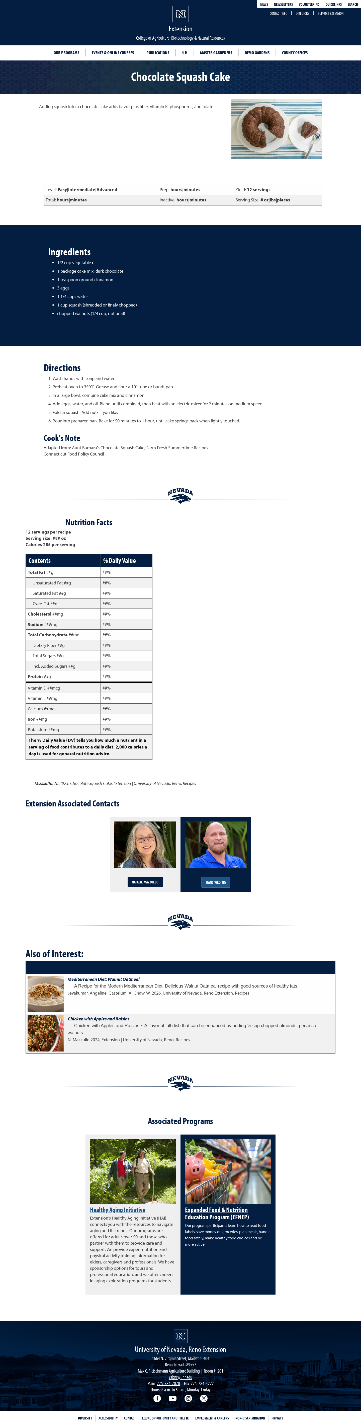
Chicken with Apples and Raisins (98, 1019)
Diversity (85, 1417)
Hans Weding (216, 882)
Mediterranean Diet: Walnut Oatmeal (104, 979)
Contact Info (278, 13)
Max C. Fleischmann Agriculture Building (169, 1371)
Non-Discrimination (250, 1417)
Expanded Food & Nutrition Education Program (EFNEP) (217, 1213)
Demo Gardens (257, 52)
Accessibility (108, 1417)
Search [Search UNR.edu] (353, 4)
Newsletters (283, 4)
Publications (157, 52)
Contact (130, 1417)
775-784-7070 (168, 1383)
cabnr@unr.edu (180, 1377)
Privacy (277, 1417)
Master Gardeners (216, 52)
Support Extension (330, 13)
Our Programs (66, 52)
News (264, 4)
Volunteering (309, 4)
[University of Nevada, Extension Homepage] (181, 1336)
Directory (302, 13)
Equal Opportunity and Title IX (165, 1417)
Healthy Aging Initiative (117, 1209)
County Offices (295, 52)
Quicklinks (334, 4)
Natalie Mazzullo (145, 881)
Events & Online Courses (113, 52)
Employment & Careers (212, 1417)
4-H (185, 52)
